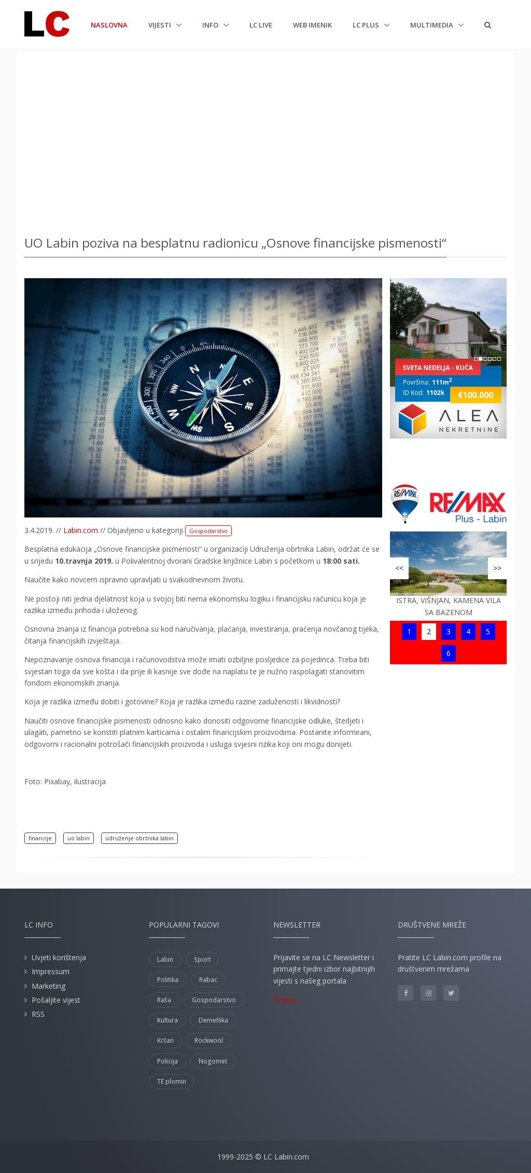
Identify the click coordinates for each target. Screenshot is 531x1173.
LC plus (367, 25)
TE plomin (171, 1081)
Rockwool (208, 1040)
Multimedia (432, 25)
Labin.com (80, 530)
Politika (167, 979)
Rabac (208, 979)
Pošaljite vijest (56, 1000)
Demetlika (213, 1020)
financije (40, 838)
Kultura (167, 1020)
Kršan (165, 1040)
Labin (165, 959)
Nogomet (213, 1061)
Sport (202, 959)
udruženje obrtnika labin (139, 838)
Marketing (48, 986)
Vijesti (160, 25)
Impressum (50, 971)
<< (399, 568)
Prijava (284, 999)
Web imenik (312, 25)
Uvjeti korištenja (59, 957)
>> (497, 568)
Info (211, 25)
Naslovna (109, 24)
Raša (164, 999)
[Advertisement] (265, 140)
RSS (38, 1014)
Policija (167, 1061)
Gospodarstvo (208, 531)
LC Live (260, 25)
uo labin (78, 838)
